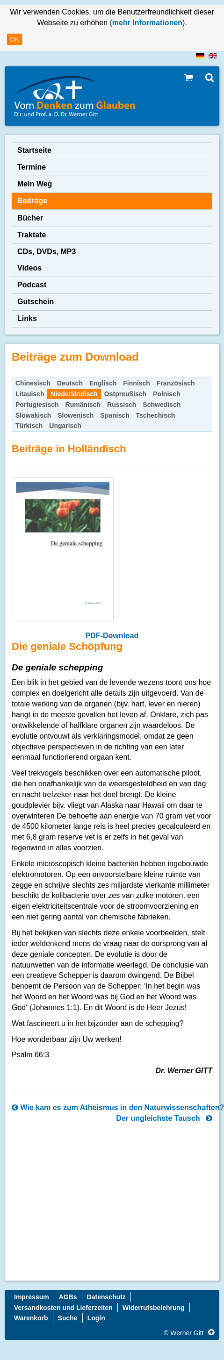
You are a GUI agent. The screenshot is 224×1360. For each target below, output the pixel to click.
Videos (29, 268)
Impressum (31, 1297)
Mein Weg (34, 184)
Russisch (121, 404)
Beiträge (32, 201)
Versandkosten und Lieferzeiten (63, 1307)
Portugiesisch (37, 404)
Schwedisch (162, 404)
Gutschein (35, 302)
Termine (31, 167)
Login (96, 1318)
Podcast (31, 285)
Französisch (176, 383)
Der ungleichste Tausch (164, 1118)
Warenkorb (31, 1318)
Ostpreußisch (125, 394)
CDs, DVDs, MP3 (46, 252)
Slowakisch (33, 415)
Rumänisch (83, 404)
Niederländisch (74, 394)
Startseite (34, 150)
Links (27, 318)
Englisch (102, 383)
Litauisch (29, 394)
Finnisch (136, 383)
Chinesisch (33, 383)
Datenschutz (106, 1297)
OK (14, 39)
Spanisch (114, 415)
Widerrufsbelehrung (154, 1307)
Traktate (31, 235)
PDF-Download (112, 636)
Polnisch (166, 394)
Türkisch (29, 425)
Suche (68, 1318)
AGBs (68, 1297)
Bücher (30, 218)
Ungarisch (65, 425)
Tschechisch (155, 415)
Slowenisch (76, 415)
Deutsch (70, 383)
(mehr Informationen (145, 23)
